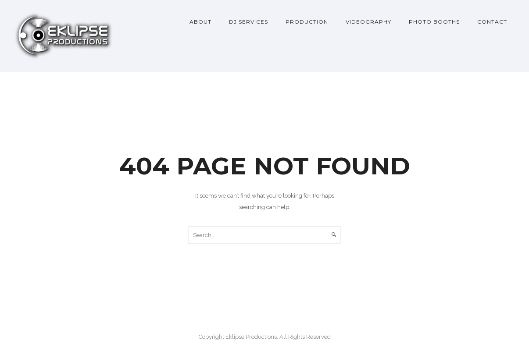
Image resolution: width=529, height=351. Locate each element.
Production (307, 21)
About (200, 21)
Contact (492, 21)
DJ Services (248, 21)
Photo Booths (434, 21)
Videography (368, 21)
